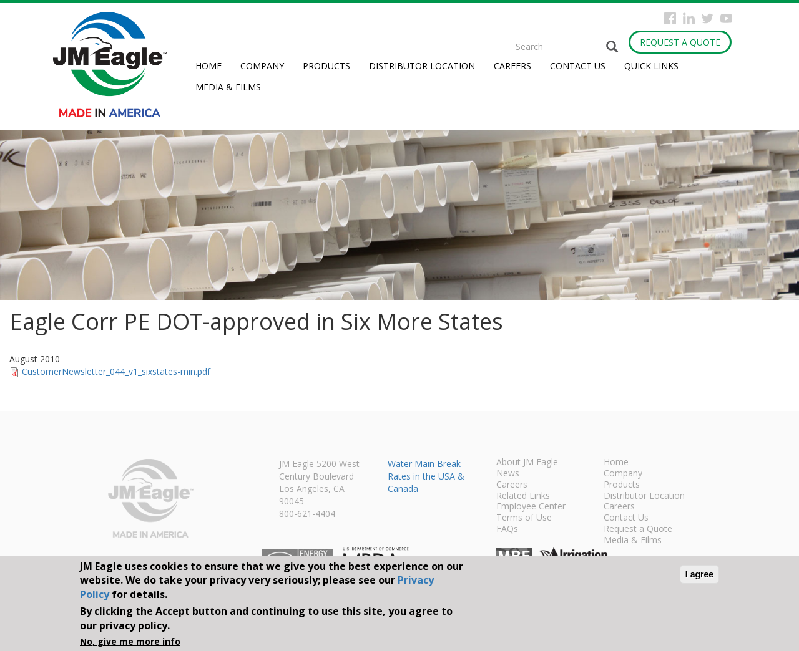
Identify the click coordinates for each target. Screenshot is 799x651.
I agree (699, 574)
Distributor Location (422, 66)
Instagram (689, 18)
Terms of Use (524, 518)
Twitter (707, 18)
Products (326, 66)
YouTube (726, 18)
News (507, 474)
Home (208, 66)
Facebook (670, 18)
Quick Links (651, 66)
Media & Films (228, 87)
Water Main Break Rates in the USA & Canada (426, 476)
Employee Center (531, 507)
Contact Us (577, 66)
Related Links (523, 496)
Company (262, 66)
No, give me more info (130, 641)
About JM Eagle (527, 463)
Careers (512, 66)
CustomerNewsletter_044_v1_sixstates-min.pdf (116, 371)
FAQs (507, 529)
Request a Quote (680, 42)
